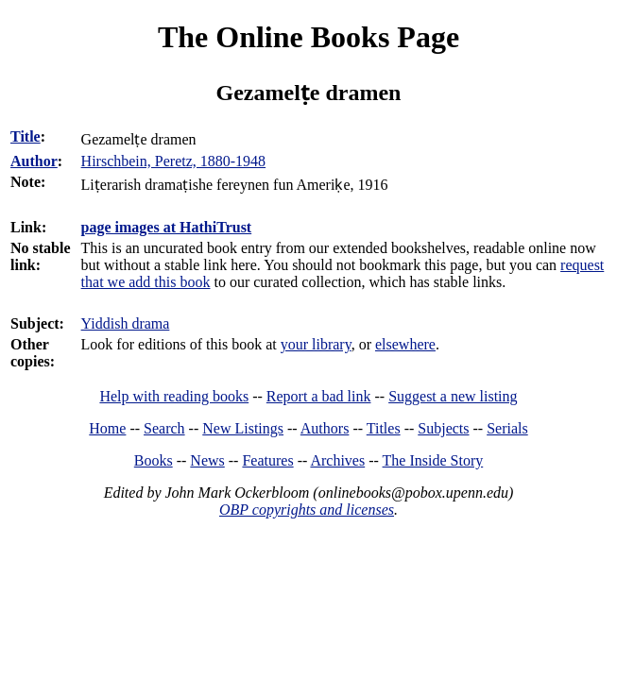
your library (316, 344)
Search (164, 428)
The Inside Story (433, 460)
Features (267, 460)
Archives (337, 460)
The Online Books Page (308, 37)
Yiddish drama (125, 323)
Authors (325, 428)
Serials (507, 428)
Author (34, 161)
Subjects (443, 428)
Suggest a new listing (452, 396)
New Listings (242, 428)
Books (153, 460)
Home (107, 428)
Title (25, 136)
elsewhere (405, 344)
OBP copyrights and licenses (306, 510)
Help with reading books (174, 396)
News (207, 460)
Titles (384, 428)
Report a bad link (318, 396)
